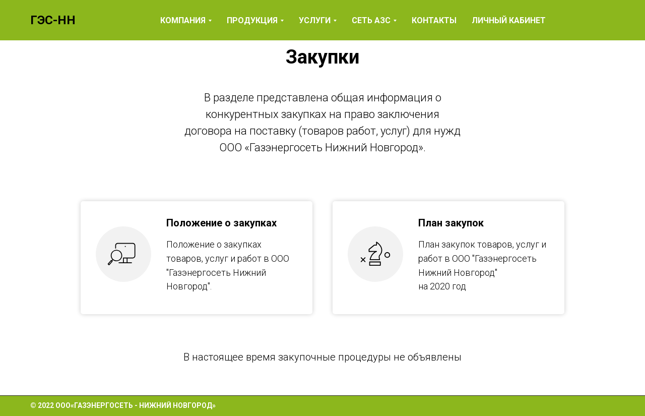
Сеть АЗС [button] (371, 20)
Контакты (434, 20)
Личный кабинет (509, 20)
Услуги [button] (315, 20)
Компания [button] (183, 20)
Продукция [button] (252, 20)
